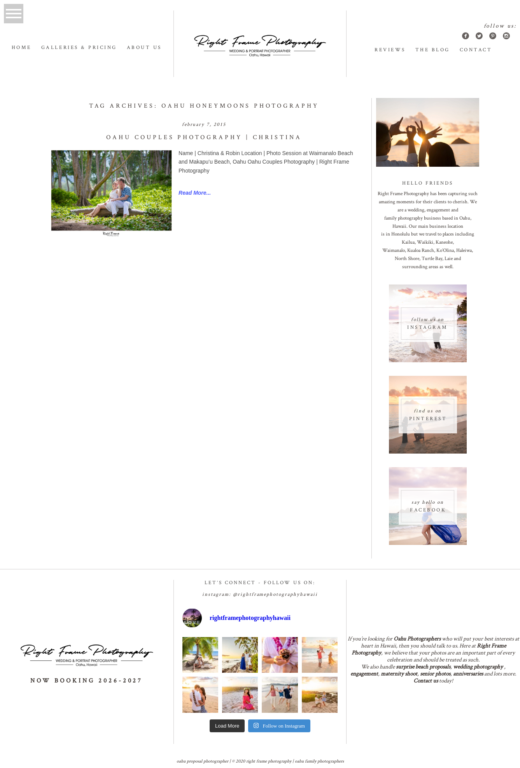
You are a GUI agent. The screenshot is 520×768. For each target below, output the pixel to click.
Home (22, 47)
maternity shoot (399, 673)
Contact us (425, 680)
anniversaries (468, 673)
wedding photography (478, 666)
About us (144, 47)
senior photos (435, 673)
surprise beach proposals (423, 666)
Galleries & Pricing (79, 47)
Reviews (390, 50)
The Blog (432, 50)
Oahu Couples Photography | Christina (204, 137)
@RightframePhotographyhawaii (275, 594)
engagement (364, 673)
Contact (476, 50)
